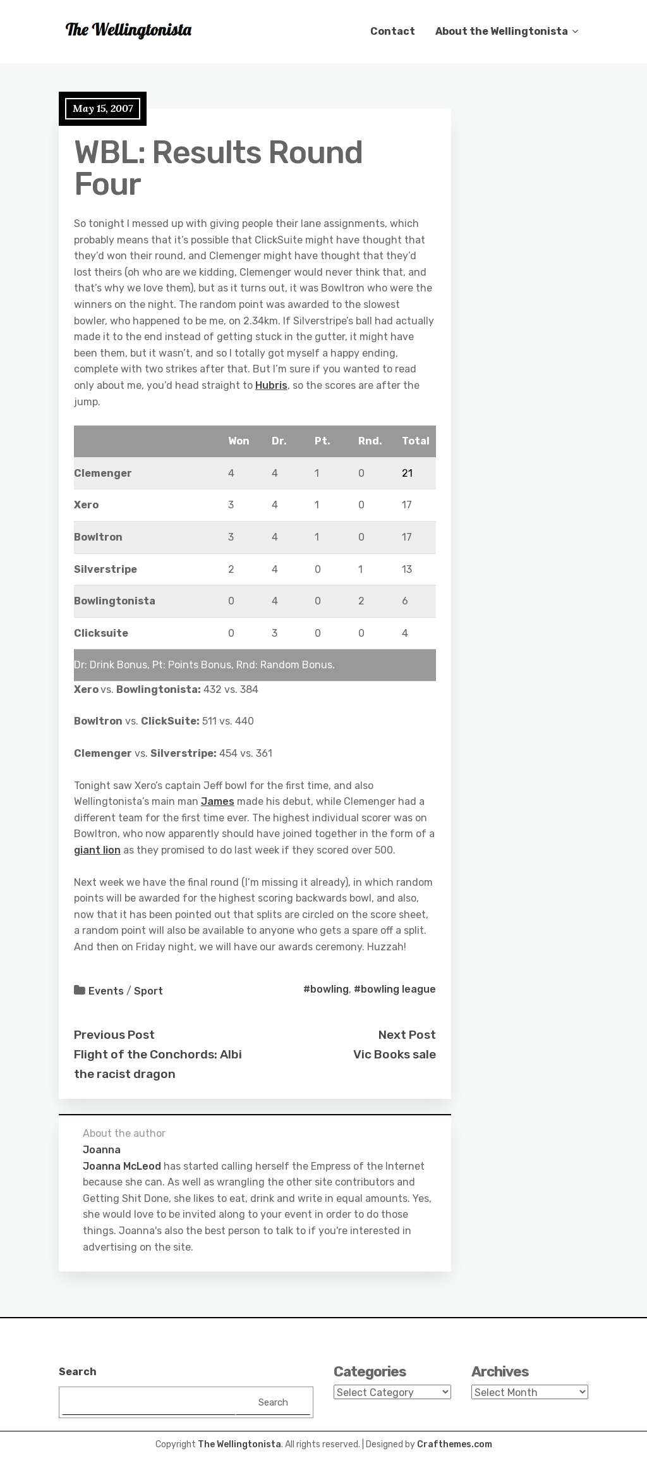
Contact (392, 31)
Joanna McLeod (122, 1166)
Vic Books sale (394, 1054)
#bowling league (395, 989)
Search (78, 1372)
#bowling (326, 989)
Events (106, 991)
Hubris (271, 385)
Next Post (407, 1034)
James (217, 801)
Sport (148, 991)
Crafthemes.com (454, 1444)
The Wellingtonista (239, 1444)
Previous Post (114, 1034)
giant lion (97, 850)
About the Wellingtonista (501, 31)
